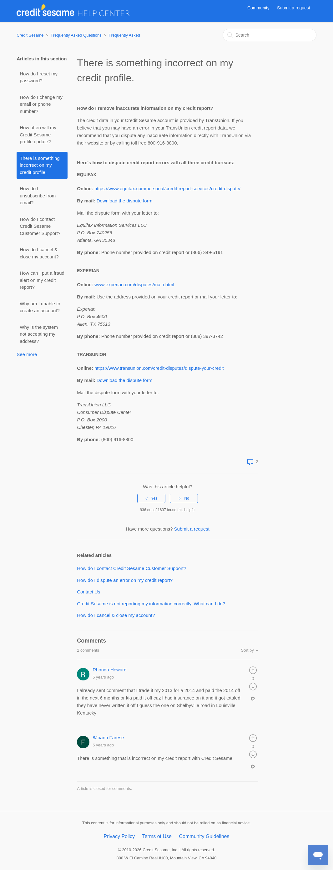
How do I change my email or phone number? (41, 104)
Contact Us (88, 591)
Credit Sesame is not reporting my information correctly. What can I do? (151, 603)
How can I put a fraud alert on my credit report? (42, 280)
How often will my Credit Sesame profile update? (38, 134)
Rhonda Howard (109, 669)
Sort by (247, 650)
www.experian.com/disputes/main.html (134, 284)
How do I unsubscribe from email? (38, 195)
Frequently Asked (124, 35)
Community (258, 7)
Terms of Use (157, 836)
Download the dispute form (124, 200)
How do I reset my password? (39, 77)
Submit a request (293, 7)
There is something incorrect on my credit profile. (40, 165)
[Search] (269, 35)
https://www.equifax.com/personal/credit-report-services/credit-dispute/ (167, 188)
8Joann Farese (108, 737)
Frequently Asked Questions (76, 35)
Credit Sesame (30, 35)
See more (27, 354)
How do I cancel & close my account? (39, 253)
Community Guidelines (204, 836)
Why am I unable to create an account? (40, 307)
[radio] (151, 498)
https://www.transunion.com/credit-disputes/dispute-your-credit (159, 368)
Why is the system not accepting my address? (39, 334)
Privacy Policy (119, 836)
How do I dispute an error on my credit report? (125, 580)
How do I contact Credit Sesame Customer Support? (40, 226)
